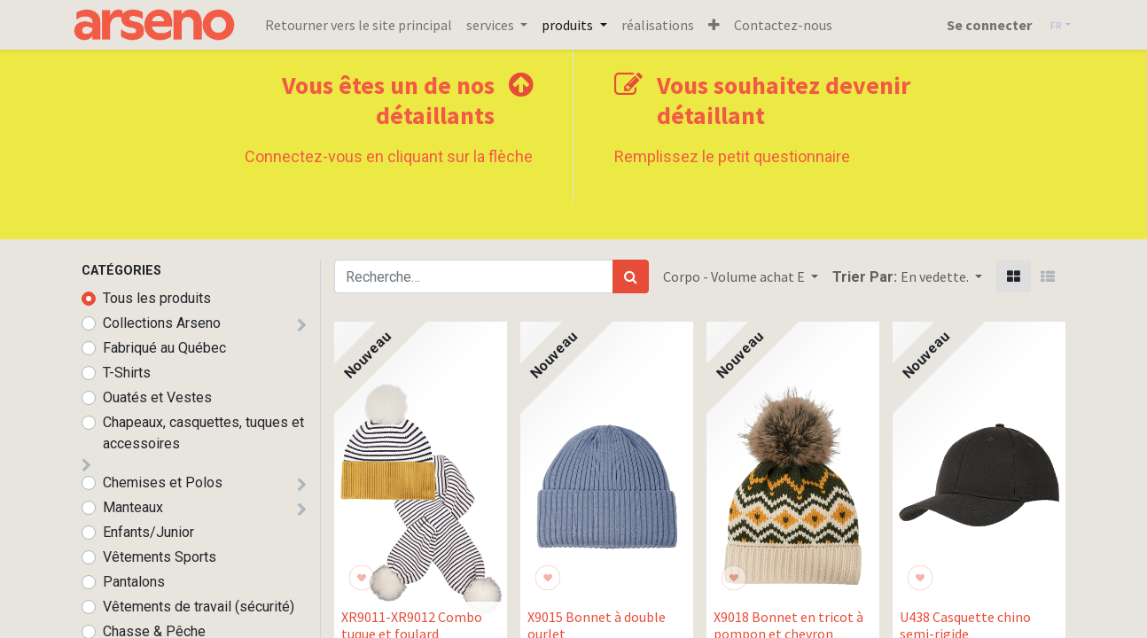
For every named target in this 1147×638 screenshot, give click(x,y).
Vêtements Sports (159, 557)
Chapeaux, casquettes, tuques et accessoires (203, 433)
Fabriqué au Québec (164, 347)
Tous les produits (157, 298)
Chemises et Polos (162, 482)
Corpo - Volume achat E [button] (735, 276)
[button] (723, 25)
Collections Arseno (162, 323)
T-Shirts (127, 372)
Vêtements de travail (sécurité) (198, 606)
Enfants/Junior (148, 532)
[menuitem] (368, 25)
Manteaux (133, 507)
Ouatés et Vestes (157, 397)
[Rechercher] (631, 276)
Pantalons (134, 581)
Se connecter (979, 25)
